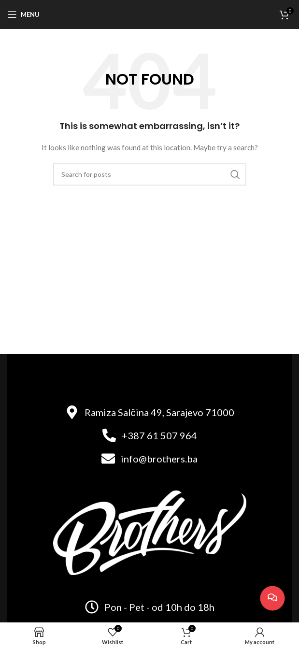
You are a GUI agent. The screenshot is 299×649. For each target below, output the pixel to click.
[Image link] (149, 532)
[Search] (149, 174)
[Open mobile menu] (23, 14)
